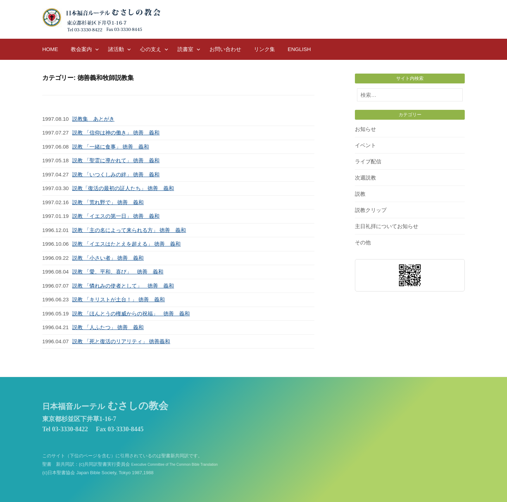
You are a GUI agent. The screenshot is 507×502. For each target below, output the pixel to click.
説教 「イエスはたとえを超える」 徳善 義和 (126, 244)
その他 (363, 242)
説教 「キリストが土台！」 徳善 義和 (118, 299)
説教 (360, 194)
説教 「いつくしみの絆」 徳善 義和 (115, 174)
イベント (365, 145)
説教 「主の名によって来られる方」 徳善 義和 (129, 230)
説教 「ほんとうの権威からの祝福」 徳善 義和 (131, 313)
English (299, 49)
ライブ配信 (368, 161)
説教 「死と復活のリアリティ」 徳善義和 (121, 341)
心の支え (150, 49)
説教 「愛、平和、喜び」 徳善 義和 (117, 272)
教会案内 (81, 49)
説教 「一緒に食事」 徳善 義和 (110, 147)
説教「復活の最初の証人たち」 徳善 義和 (123, 188)
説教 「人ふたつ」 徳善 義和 (108, 327)
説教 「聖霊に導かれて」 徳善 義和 (115, 160)
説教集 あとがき (93, 119)
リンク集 (264, 49)
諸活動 (116, 49)
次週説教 (365, 178)
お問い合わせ (225, 49)
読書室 (185, 49)
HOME (50, 49)
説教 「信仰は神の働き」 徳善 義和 (115, 133)
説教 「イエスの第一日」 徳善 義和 (115, 216)
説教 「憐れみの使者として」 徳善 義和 (123, 286)
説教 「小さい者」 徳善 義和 (108, 258)
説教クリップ (371, 210)
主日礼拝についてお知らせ (386, 226)
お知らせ (365, 129)
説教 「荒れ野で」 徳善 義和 (108, 202)
